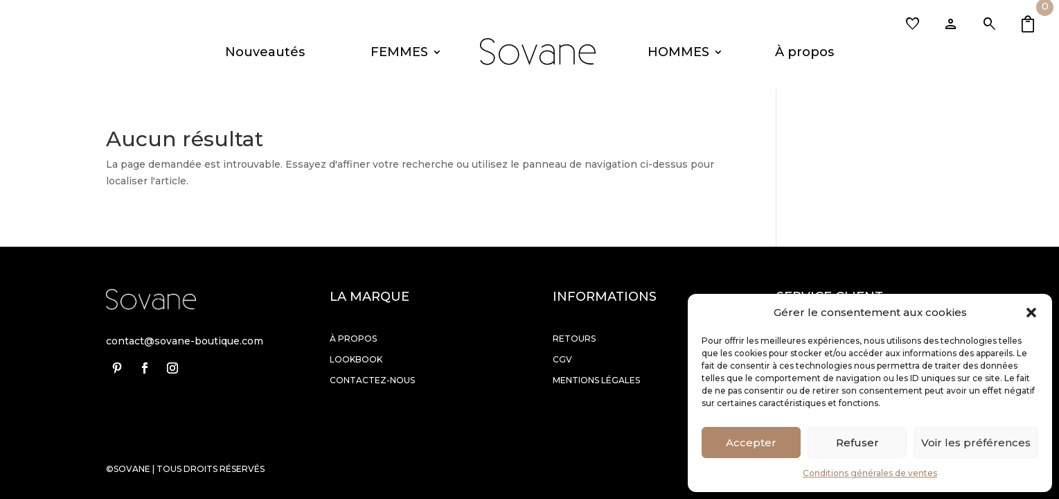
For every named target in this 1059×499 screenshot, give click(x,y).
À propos (804, 52)
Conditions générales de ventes (870, 473)
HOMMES (678, 52)
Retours (574, 338)
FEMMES (399, 52)
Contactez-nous (372, 380)
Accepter (751, 442)
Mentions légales (596, 380)
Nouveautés (265, 52)
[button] (1031, 312)
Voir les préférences (976, 442)
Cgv (562, 359)
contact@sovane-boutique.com (184, 341)
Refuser (857, 442)
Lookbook (356, 359)
